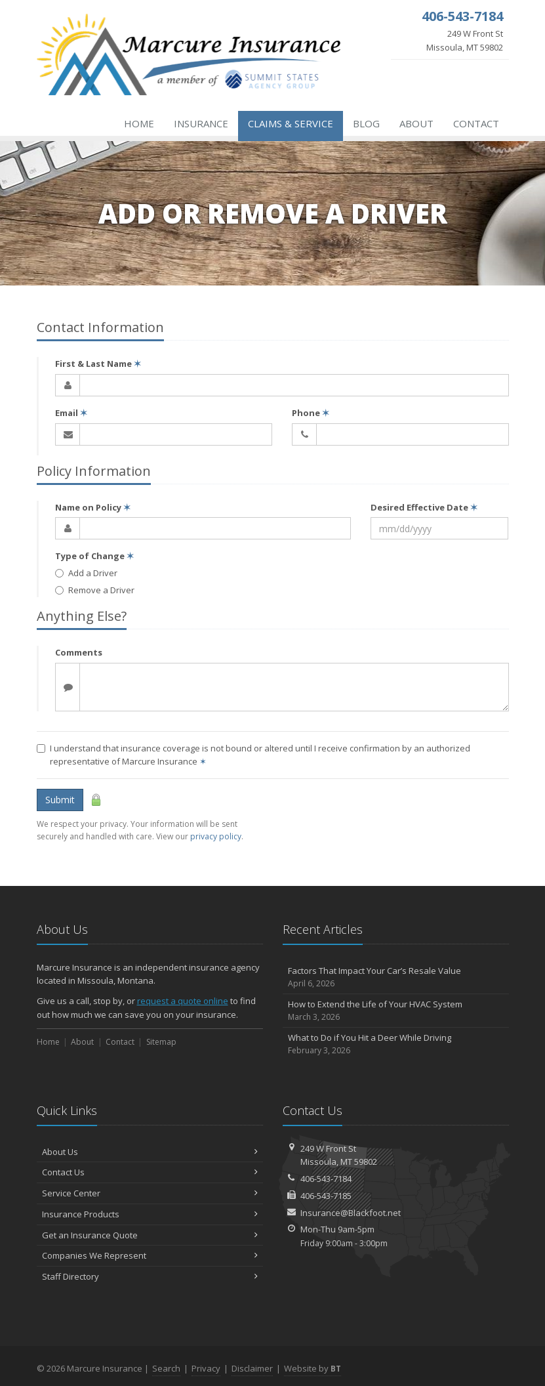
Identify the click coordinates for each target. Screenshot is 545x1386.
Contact (476, 123)
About (416, 123)
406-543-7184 (326, 1179)
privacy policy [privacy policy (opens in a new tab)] (215, 836)
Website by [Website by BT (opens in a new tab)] (312, 1368)
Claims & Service (290, 123)
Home (139, 123)
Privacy (206, 1368)
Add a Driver (86, 573)
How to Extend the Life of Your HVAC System (396, 1011)
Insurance (201, 123)
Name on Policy (93, 507)
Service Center (150, 1193)
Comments (78, 652)
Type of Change (94, 556)
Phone (310, 413)
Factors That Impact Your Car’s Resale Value (396, 977)
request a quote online (182, 1001)
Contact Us (150, 1172)
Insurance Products (150, 1214)
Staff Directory (150, 1276)
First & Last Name (98, 363)
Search (166, 1368)
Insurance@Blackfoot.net (350, 1213)
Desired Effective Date (424, 507)
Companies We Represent (150, 1255)
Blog (366, 123)
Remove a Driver (94, 590)
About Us (150, 1152)
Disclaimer (252, 1368)
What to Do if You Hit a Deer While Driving (396, 1044)
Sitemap (161, 1041)
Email (71, 413)
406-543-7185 (326, 1196)
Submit (60, 799)
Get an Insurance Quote (150, 1235)
